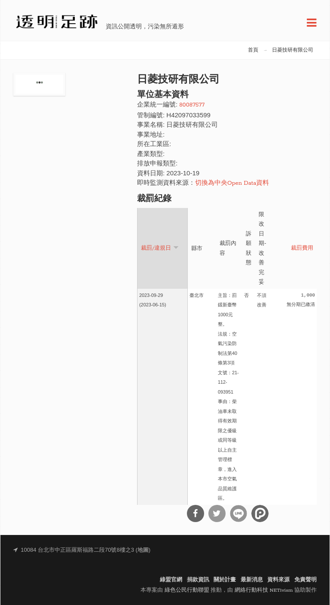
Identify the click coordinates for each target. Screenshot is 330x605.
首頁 (253, 50)
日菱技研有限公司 (292, 50)
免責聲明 (305, 580)
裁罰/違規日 (160, 247)
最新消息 (252, 580)
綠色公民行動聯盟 (187, 590)
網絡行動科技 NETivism (264, 590)
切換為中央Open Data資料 (232, 183)
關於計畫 (225, 580)
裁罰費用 (302, 248)
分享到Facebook (195, 513)
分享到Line (238, 513)
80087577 (192, 105)
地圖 (143, 550)
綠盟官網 (171, 580)
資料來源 (278, 580)
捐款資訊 (198, 580)
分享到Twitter (217, 513)
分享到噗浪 (260, 513)
